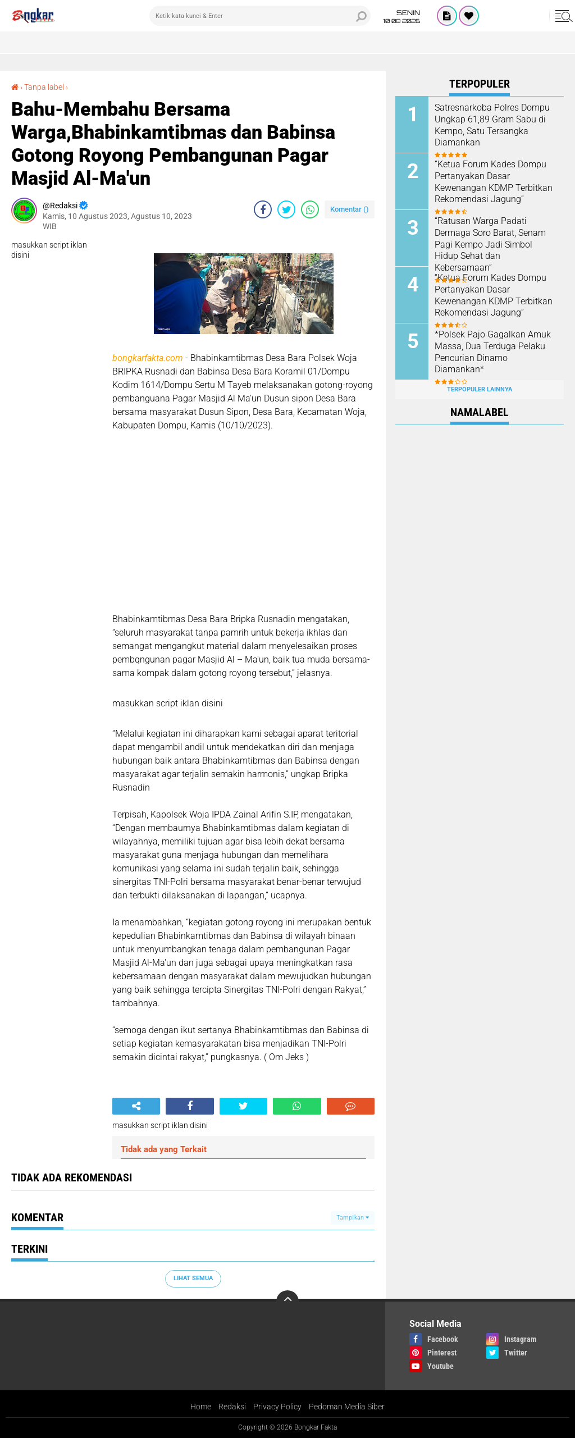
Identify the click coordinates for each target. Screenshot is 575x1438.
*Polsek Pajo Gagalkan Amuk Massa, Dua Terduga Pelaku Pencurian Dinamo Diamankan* (493, 352)
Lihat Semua (193, 1278)
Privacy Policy (277, 1406)
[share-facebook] (263, 209)
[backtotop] (287, 1301)
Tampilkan (352, 1217)
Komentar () (349, 209)
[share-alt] (136, 1106)
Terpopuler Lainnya (479, 389)
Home (200, 1406)
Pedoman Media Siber (347, 1406)
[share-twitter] (286, 209)
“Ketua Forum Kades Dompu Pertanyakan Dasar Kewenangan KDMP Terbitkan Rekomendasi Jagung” (494, 181)
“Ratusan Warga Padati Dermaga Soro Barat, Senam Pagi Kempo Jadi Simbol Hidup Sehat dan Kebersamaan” (490, 244)
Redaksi (232, 1406)
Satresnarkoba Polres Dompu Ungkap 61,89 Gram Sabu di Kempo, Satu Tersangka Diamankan (492, 125)
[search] (260, 16)
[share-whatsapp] (310, 209)
